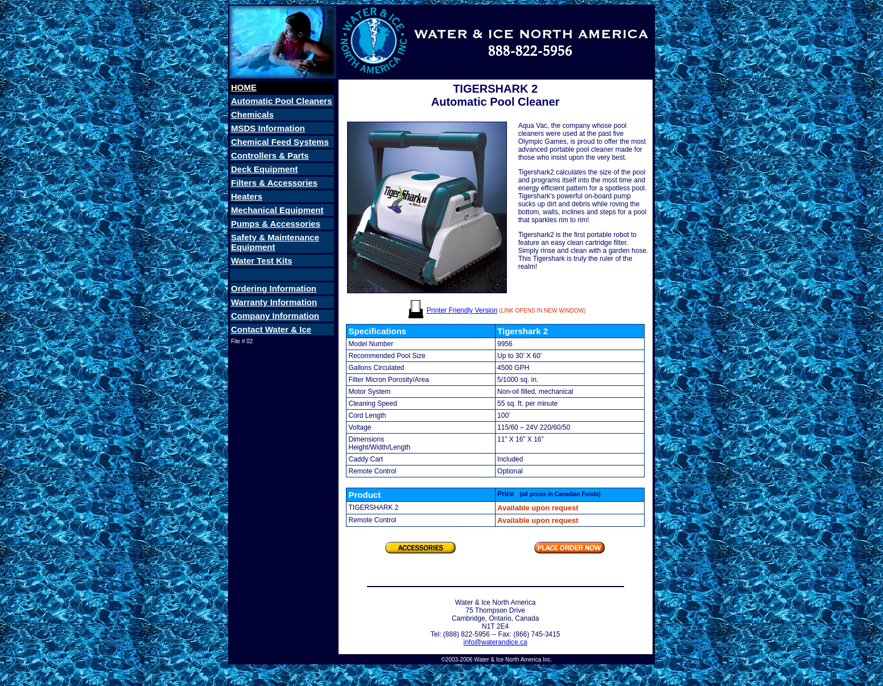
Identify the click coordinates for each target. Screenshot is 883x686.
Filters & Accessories (274, 183)
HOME (244, 87)
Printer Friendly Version (462, 310)
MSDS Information (268, 128)
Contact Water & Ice (271, 329)
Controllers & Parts (270, 155)
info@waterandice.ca (495, 642)
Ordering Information (273, 288)
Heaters (246, 196)
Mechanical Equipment (277, 210)
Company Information (275, 316)
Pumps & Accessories (275, 223)
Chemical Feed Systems (280, 142)
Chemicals (252, 114)
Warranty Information (274, 302)
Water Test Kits (261, 260)
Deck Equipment (264, 169)
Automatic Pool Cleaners (281, 101)
